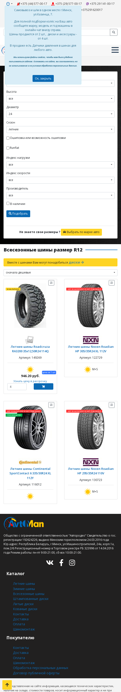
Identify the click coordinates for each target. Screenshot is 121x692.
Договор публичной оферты (33, 646)
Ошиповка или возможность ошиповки (38, 133)
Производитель (17, 184)
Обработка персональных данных (37, 642)
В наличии (15, 199)
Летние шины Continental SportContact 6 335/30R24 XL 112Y (30, 463)
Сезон (10, 118)
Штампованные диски (28, 581)
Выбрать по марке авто (81, 227)
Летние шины (22, 569)
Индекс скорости (18, 168)
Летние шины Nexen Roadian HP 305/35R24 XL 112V (91, 342)
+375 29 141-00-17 (95, 3)
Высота (11, 87)
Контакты (19, 594)
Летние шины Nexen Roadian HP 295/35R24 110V (91, 463)
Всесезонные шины (27, 577)
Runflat (14, 143)
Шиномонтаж (23, 607)
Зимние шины (23, 573)
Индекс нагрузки (18, 153)
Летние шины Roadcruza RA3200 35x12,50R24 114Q (30, 342)
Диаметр (12, 102)
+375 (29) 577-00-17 (66, 3)
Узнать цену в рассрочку (30, 374)
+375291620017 (86, 8)
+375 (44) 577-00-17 (35, 3)
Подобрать (18, 209)
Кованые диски (23, 590)
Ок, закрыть (43, 78)
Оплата (18, 603)
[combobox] (60, 94)
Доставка (19, 598)
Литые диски (22, 586)
